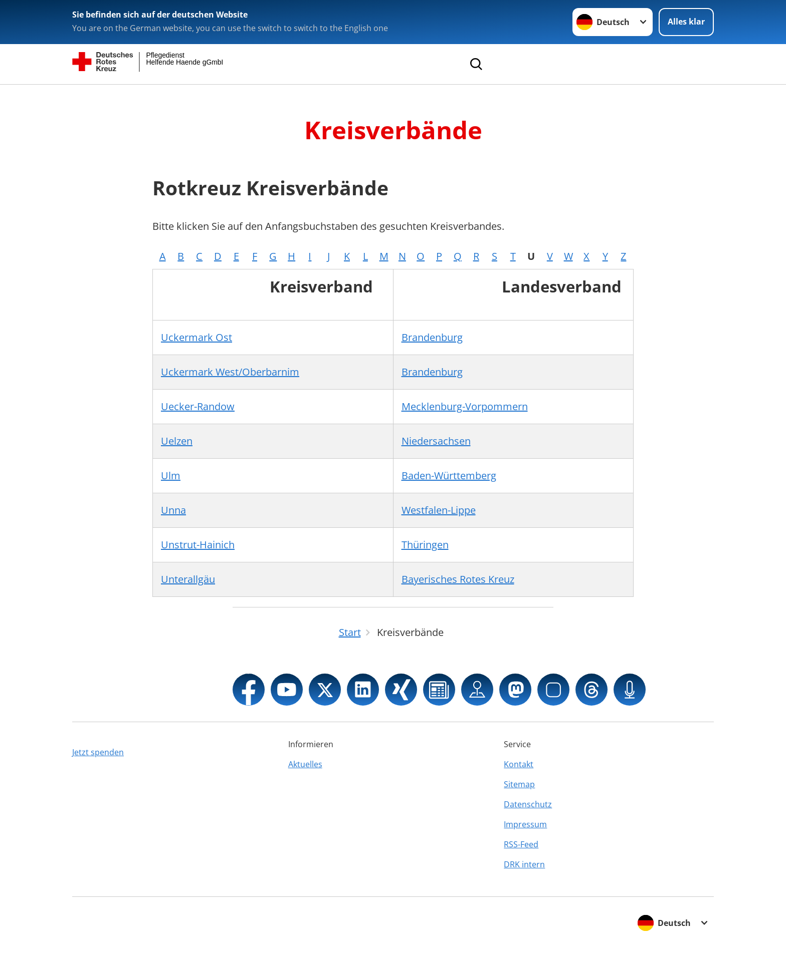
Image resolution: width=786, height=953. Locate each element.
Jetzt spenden (98, 752)
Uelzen (176, 441)
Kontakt (518, 764)
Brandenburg (432, 337)
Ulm (170, 475)
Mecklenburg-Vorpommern (465, 406)
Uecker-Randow (198, 406)
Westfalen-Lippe (439, 510)
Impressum (525, 824)
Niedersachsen (436, 441)
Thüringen (425, 544)
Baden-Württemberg (449, 475)
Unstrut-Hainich (198, 544)
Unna (173, 510)
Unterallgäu (188, 579)
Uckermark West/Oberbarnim (230, 372)
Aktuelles (305, 764)
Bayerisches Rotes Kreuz (458, 579)
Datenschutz (528, 804)
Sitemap (519, 784)
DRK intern (524, 864)
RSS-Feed (521, 844)
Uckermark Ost (196, 337)
